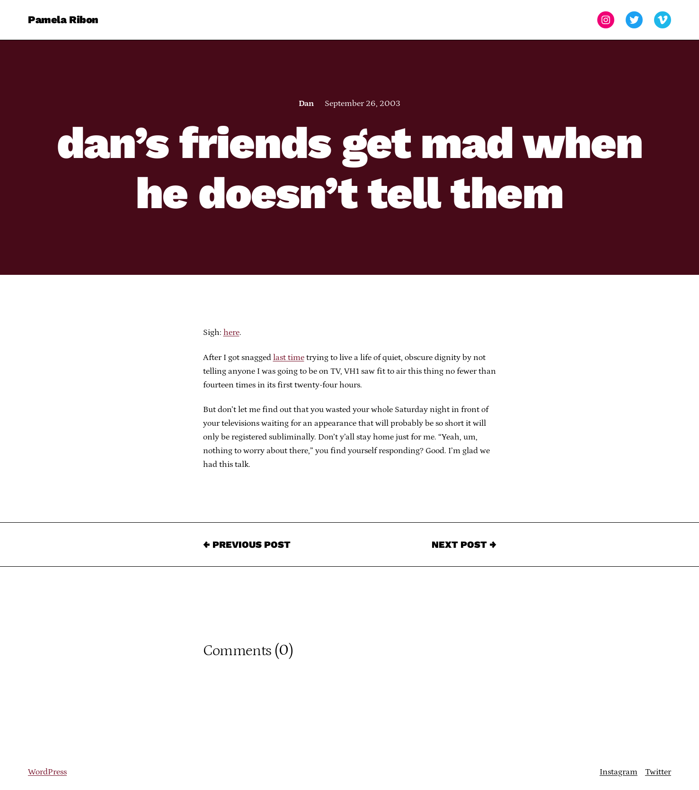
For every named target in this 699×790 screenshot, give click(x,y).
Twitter (658, 772)
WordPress (47, 772)
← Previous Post (247, 544)
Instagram (618, 772)
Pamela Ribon (63, 20)
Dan (306, 103)
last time (288, 357)
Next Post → (464, 544)
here (231, 332)
